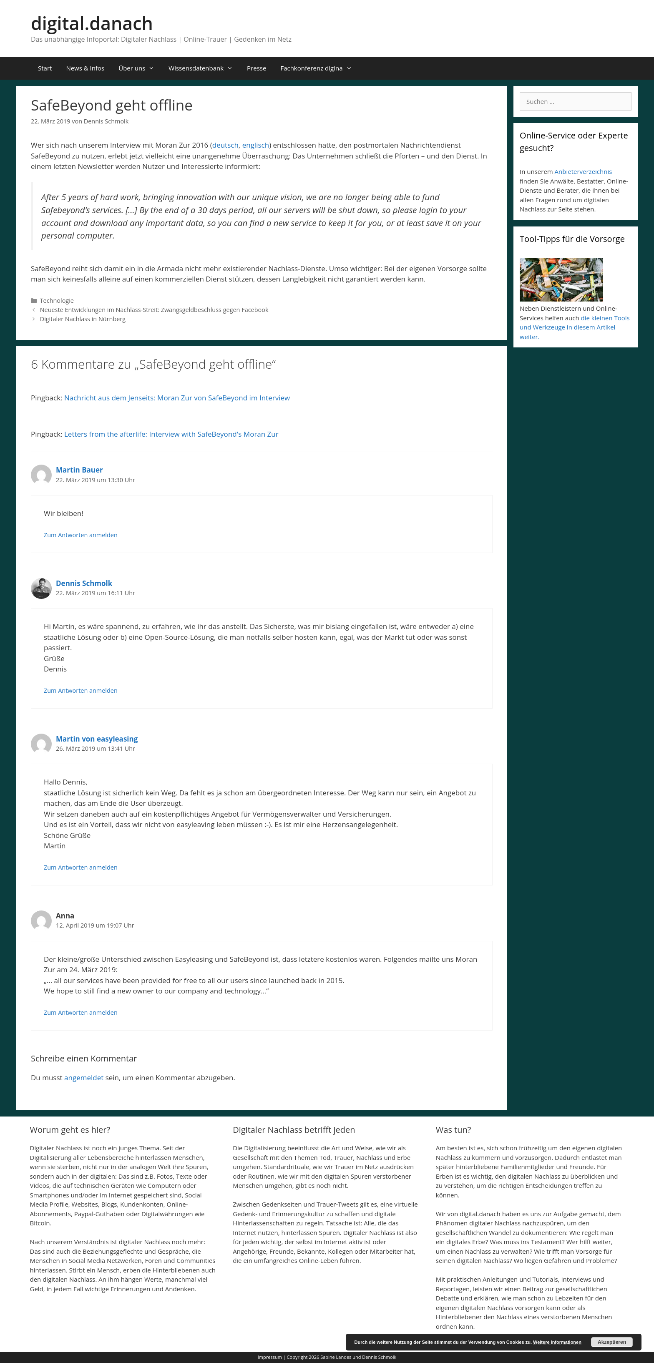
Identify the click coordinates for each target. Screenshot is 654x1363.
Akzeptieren (612, 1342)
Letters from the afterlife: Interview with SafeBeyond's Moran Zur (171, 434)
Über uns (139, 68)
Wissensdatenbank (204, 68)
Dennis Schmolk (84, 583)
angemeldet (83, 1077)
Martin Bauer (79, 470)
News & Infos (85, 68)
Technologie (57, 300)
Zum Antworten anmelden (81, 535)
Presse (256, 68)
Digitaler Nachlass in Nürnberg (83, 319)
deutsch (225, 145)
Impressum (270, 1357)
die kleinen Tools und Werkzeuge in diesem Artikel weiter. (575, 327)
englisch (255, 145)
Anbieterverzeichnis (583, 171)
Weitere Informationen (557, 1342)
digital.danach (92, 23)
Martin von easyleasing (97, 739)
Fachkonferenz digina (319, 68)
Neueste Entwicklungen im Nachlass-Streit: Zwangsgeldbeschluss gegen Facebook (154, 310)
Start (45, 68)
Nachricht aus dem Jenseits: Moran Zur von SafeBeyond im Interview (177, 397)
